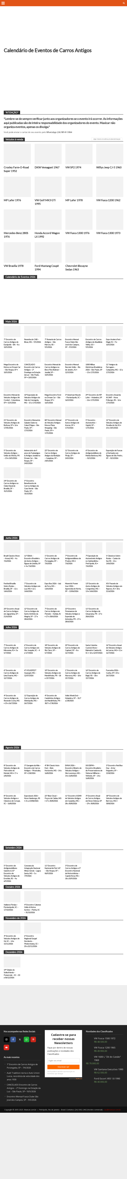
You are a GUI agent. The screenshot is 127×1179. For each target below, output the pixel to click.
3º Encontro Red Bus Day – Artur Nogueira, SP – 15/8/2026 (113, 812)
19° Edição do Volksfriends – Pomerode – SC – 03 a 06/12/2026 (11, 1033)
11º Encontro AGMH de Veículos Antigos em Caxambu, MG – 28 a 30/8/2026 (73, 849)
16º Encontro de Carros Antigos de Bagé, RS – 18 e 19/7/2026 (93, 709)
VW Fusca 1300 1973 (109, 235)
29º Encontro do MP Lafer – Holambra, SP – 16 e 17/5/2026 (93, 408)
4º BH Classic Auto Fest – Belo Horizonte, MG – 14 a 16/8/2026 (53, 812)
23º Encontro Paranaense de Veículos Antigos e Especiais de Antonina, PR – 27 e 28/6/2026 (73, 645)
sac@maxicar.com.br (112, 1176)
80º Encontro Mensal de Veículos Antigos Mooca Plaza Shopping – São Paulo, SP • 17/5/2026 (53, 440)
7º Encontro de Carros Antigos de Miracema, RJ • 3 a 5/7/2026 (12, 680)
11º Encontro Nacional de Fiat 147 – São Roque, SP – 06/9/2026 (52, 921)
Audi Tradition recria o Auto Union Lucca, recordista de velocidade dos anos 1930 (22, 1136)
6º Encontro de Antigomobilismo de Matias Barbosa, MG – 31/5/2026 (94, 469)
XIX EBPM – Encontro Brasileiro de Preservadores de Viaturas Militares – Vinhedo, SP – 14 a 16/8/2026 (94, 817)
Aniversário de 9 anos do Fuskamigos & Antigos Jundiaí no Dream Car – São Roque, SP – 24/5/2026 (32, 474)
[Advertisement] (63, 28)
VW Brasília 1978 (14, 268)
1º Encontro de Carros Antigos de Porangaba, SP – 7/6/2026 (52, 581)
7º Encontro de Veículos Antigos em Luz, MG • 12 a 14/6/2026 (32, 613)
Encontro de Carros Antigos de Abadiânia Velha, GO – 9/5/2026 (94, 347)
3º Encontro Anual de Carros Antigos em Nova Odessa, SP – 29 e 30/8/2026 (93, 849)
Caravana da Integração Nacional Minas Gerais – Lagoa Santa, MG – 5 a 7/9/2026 (31, 924)
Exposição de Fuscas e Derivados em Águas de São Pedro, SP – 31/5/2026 (114, 471)
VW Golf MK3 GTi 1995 (46, 203)
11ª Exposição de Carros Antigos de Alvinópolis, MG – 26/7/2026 (32, 739)
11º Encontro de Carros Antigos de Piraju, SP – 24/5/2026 (72, 469)
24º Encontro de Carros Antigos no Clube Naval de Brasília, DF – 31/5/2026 (11, 506)
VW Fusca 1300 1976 (78, 235)
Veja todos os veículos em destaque (106, 139)
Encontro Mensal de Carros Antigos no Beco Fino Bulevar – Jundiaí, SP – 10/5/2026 (52, 375)
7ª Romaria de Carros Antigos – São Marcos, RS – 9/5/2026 (52, 347)
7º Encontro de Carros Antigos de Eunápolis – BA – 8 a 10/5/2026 (11, 347)
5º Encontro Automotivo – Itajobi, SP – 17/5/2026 (91, 437)
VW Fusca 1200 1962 (109, 201)
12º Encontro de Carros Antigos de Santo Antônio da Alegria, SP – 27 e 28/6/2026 (32, 644)
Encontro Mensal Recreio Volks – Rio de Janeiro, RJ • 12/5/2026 (73, 373)
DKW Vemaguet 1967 (45, 169)
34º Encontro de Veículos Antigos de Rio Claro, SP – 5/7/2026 (53, 680)
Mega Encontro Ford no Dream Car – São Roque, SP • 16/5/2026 (53, 408)
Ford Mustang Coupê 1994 (48, 270)
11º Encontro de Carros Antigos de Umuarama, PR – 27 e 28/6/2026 (94, 642)
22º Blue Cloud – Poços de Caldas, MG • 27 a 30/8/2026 (52, 847)
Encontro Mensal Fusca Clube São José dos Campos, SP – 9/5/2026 (72, 347)
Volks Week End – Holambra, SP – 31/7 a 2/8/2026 (72, 738)
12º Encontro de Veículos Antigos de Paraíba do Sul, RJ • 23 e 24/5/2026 (114, 437)
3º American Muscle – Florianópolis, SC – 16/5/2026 (73, 408)
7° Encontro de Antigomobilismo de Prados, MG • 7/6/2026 (72, 581)
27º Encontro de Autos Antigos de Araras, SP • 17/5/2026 (72, 437)
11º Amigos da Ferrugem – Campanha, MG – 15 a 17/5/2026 (113, 373)
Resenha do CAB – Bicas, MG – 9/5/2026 (32, 346)
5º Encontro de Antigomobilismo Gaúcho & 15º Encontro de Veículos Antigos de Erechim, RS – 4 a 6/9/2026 (12, 926)
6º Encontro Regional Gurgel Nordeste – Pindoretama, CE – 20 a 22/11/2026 (32, 999)
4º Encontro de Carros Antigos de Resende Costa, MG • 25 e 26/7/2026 (11, 740)
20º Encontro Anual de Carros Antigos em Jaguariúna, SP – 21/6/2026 (12, 642)
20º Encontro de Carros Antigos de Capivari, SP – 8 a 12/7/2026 (72, 680)
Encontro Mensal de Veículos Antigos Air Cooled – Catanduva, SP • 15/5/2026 (12, 410)
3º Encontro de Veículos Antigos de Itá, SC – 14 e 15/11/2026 (12, 998)
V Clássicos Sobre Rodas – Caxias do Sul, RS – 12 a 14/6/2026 (113, 581)
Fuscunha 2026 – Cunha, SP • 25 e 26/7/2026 (113, 708)
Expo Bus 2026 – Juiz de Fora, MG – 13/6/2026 (52, 612)
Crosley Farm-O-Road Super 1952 (14, 169)
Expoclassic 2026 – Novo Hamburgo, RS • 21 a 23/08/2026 (32, 847)
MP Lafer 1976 (13, 201)
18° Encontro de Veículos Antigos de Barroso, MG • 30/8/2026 (114, 847)
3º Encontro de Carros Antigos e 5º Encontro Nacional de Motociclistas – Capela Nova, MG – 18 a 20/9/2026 (73, 924)
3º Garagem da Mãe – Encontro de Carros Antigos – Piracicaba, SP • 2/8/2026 (32, 814)
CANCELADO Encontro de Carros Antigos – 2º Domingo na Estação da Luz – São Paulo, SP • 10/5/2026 (32, 377)
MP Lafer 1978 (74, 201)
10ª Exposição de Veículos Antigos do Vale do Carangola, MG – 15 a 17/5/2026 (31, 410)
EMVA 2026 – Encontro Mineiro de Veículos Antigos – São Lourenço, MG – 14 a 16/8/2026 (73, 815)
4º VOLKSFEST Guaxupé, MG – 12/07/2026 (30, 708)
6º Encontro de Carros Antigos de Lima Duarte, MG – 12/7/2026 (12, 709)
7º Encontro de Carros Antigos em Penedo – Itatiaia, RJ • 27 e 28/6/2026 (53, 644)
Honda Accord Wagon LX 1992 (44, 237)
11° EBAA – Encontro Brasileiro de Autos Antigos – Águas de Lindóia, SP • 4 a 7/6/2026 (32, 583)
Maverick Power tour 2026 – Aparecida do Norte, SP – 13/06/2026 (72, 615)
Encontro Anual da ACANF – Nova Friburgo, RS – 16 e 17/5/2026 (114, 408)
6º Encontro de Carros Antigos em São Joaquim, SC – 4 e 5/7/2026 (32, 680)
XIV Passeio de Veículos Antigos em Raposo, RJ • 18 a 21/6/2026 (114, 613)
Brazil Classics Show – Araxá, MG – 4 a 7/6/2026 (12, 580)
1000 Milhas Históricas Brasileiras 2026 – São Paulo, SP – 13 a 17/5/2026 (94, 375)
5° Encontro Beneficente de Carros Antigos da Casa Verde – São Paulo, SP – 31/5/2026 (32, 507)
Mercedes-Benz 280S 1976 (17, 237)
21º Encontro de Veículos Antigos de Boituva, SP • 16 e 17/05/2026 (12, 437)
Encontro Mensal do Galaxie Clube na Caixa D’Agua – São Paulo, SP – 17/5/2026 (31, 439)
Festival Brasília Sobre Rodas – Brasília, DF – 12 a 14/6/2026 (11, 613)
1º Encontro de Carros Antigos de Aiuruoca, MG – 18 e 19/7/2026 (73, 709)
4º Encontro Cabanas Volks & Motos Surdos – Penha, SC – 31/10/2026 (31, 964)
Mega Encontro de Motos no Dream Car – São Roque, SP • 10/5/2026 (12, 373)
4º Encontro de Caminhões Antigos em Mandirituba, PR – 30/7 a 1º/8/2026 (53, 740)
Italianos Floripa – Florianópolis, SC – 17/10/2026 (11, 961)
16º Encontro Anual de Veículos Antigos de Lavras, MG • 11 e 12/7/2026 (114, 680)
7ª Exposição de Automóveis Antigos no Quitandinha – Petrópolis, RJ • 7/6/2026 (92, 584)
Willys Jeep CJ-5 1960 (106, 169)
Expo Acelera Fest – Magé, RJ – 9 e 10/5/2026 (114, 346)
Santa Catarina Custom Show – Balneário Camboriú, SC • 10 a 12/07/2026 (93, 682)
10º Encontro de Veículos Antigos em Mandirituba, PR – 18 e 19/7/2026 (52, 711)
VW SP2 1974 (73, 167)
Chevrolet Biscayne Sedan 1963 (77, 270)
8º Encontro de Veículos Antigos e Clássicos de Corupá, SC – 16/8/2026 (11, 849)
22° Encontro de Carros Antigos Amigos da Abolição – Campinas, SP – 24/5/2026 (51, 472)
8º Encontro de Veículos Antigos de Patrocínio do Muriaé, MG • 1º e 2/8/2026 (12, 814)
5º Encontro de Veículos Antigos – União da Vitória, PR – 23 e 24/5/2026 (11, 471)
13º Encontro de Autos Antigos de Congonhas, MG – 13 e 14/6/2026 (93, 613)
